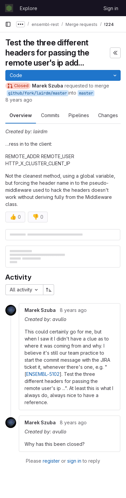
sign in (74, 461)
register (51, 461)
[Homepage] (9, 8)
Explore (28, 8)
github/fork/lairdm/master (37, 93)
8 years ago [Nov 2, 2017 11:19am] (18, 100)
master (86, 93)
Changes (108, 115)
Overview (20, 115)
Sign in (110, 8)
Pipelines (79, 115)
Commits (50, 115)
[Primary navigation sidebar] (8, 24)
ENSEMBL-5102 (42, 374)
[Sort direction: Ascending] (48, 289)
